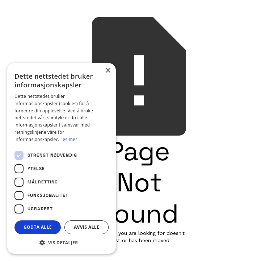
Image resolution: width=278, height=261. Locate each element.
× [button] (107, 71)
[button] (61, 242)
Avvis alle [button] (86, 227)
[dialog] (61, 158)
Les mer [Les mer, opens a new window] (68, 139)
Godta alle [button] (38, 227)
